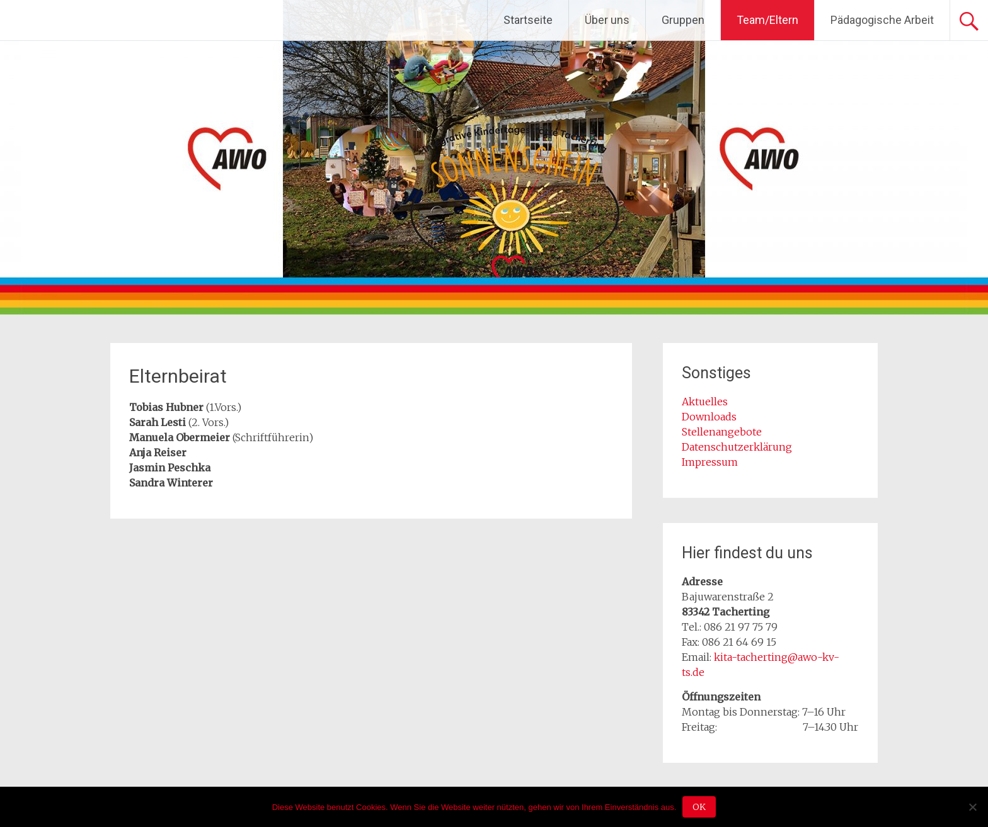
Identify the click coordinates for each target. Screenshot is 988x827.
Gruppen (683, 19)
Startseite (528, 19)
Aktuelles (705, 401)
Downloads (709, 416)
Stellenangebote (722, 431)
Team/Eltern (767, 19)
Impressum (710, 462)
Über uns (607, 19)
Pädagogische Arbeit (882, 19)
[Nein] (972, 807)
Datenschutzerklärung (737, 447)
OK (699, 807)
